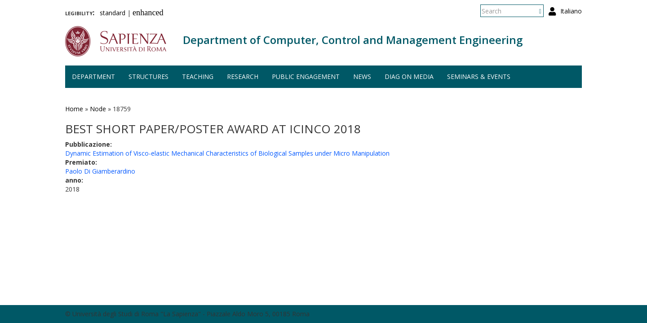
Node (98, 109)
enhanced (148, 12)
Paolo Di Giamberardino (100, 171)
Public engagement (306, 76)
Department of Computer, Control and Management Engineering (353, 39)
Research (242, 76)
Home (74, 109)
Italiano (571, 11)
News (362, 76)
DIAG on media (409, 76)
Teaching (197, 76)
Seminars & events (478, 76)
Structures (148, 76)
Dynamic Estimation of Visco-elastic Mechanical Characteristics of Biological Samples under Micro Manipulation (227, 153)
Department (93, 76)
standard (112, 13)
